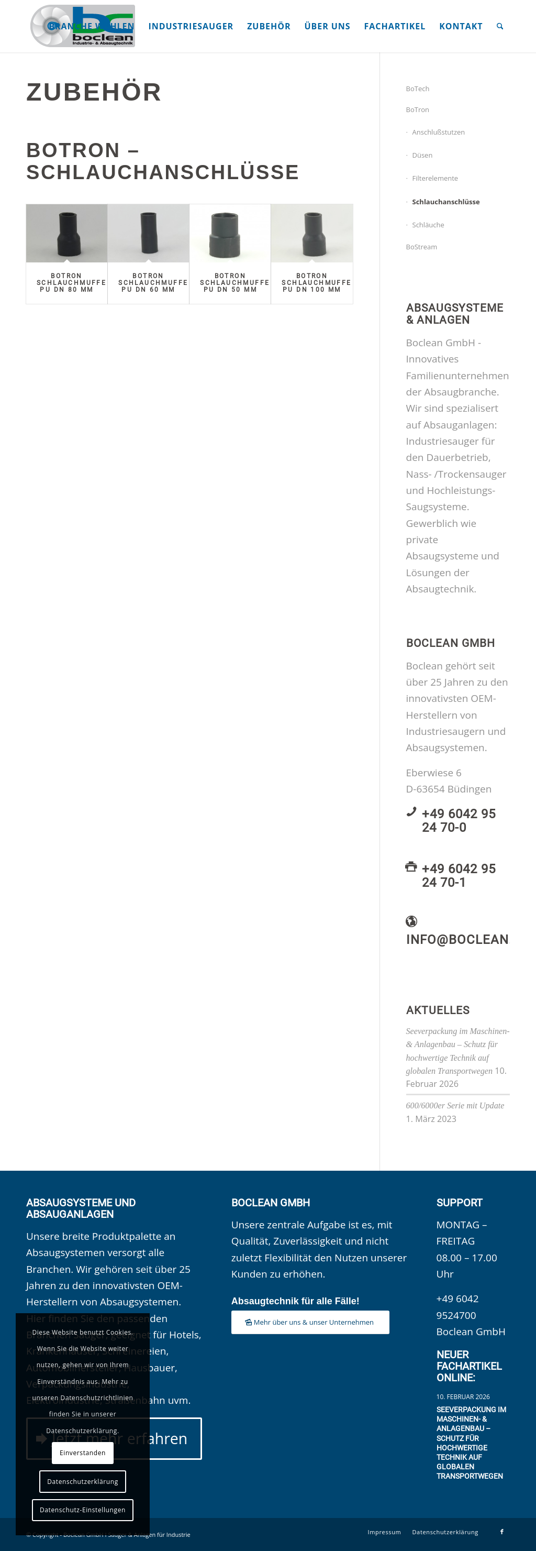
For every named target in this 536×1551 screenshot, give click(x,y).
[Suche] (500, 26)
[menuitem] (91, 26)
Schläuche (428, 224)
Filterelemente (435, 178)
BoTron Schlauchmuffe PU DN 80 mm (71, 282)
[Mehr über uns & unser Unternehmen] (310, 1322)
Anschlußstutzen (438, 132)
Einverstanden (83, 1452)
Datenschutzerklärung (82, 1481)
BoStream (422, 246)
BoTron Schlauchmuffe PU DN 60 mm (153, 282)
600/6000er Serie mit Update (455, 1105)
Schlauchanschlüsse (446, 201)
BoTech (418, 88)
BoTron (417, 109)
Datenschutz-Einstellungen (83, 1509)
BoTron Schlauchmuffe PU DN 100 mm (316, 282)
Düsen (422, 155)
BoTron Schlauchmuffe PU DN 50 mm (235, 282)
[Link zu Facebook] (502, 1531)
